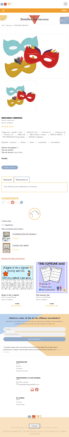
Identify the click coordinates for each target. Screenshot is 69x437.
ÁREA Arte (22, 135)
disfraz (23, 142)
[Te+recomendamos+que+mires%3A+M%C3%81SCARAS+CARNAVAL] (8, 203)
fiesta (32, 142)
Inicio (3, 25)
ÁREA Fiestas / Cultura (38, 135)
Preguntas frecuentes (22, 371)
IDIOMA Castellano (36, 137)
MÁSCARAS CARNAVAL (12, 118)
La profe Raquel (11, 297)
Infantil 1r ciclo (17, 132)
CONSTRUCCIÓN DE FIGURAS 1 (24, 234)
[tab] (7, 180)
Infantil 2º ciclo (32, 132)
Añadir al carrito (9, 167)
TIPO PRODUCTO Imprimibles (13, 137)
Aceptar (34, 426)
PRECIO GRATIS (56, 135)
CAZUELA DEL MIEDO (20, 246)
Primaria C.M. (60, 132)
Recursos (9, 25)
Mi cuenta (19, 402)
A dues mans (10, 120)
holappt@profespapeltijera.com (28, 384)
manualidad (55, 142)
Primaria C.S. (9, 135)
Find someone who (43, 295)
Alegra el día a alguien (10, 295)
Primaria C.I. (47, 132)
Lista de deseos (20, 404)
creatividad (42, 142)
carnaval (13, 142)
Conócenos (19, 368)
